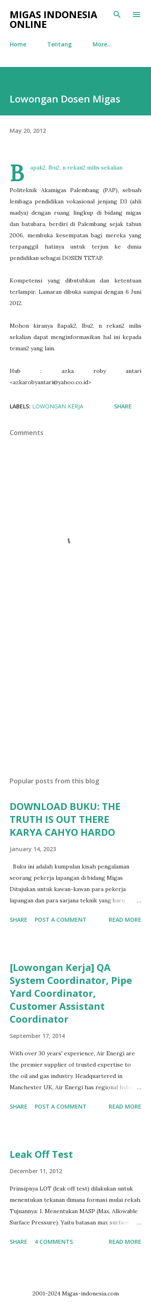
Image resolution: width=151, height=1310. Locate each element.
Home (18, 44)
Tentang (59, 44)
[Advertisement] (75, 700)
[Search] (117, 14)
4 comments (54, 1241)
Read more (125, 919)
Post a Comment (61, 919)
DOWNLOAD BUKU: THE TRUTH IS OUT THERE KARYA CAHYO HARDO (65, 819)
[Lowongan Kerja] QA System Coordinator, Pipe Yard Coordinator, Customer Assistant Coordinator (71, 993)
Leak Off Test (41, 1154)
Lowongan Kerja (57, 406)
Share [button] (123, 406)
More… (102, 44)
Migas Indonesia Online (53, 19)
